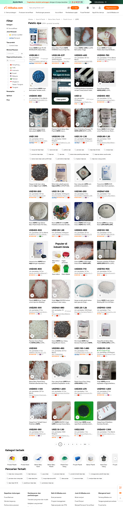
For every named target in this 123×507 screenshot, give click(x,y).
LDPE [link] (77, 19)
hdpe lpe (50, 154)
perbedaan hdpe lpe (47, 483)
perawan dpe (79, 150)
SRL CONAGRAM (57, 354)
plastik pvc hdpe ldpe (29, 483)
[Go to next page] (89, 444)
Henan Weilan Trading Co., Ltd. (83, 273)
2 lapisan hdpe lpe (80, 159)
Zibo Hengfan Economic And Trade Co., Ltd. (83, 393)
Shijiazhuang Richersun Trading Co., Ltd (106, 354)
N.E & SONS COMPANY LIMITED (83, 195)
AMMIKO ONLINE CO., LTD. (37, 352)
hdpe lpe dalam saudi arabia (102, 154)
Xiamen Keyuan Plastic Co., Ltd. (83, 102)
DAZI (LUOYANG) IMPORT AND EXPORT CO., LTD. (38, 61)
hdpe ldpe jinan (32, 478)
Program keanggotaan (58, 501)
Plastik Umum (67, 19)
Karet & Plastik (40, 19)
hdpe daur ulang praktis (98, 159)
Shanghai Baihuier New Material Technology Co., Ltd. (61, 61)
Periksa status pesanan (11, 505)
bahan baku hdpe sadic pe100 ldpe (41, 159)
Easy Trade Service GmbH (37, 195)
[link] (120, 487)
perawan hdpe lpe (58, 474)
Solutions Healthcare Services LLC (38, 312)
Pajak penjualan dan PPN (59, 505)
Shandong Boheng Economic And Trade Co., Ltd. (106, 273)
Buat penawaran (56, 497)
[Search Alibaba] (47, 8)
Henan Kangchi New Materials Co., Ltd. (61, 314)
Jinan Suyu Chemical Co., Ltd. (106, 312)
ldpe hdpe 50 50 (12, 483)
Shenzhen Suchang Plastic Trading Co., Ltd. (83, 312)
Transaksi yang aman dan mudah (38, 499)
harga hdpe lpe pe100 (48, 478)
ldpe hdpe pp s (31, 474)
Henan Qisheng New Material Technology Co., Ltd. (106, 142)
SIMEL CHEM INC (102, 393)
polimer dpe (66, 150)
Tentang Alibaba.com (105, 497)
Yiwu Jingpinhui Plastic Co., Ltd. (61, 435)
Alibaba (30, 19)
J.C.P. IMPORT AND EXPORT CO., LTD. (106, 234)
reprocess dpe (52, 150)
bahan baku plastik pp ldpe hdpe (78, 154)
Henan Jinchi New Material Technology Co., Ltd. (38, 273)
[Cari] (75, 7)
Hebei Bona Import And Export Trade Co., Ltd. (61, 393)
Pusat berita (102, 505)
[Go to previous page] (56, 444)
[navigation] (15, 232)
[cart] (94, 8)
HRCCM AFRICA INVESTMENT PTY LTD (83, 61)
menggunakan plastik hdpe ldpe (99, 474)
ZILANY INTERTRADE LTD (37, 434)
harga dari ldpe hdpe (37, 150)
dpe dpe (61, 154)
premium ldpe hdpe (36, 154)
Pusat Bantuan (8, 497)
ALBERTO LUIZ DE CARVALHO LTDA (38, 234)
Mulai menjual (79, 497)
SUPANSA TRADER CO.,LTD (83, 234)
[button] (68, 8)
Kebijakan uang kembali (35, 503)
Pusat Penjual (79, 501)
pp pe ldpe (44, 474)
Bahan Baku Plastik (54, 19)
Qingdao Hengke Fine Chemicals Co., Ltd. (38, 141)
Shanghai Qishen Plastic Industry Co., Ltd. (83, 141)
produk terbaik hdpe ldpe (77, 474)
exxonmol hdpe (77, 478)
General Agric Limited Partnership (106, 100)
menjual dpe (108, 150)
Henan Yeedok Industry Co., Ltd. (106, 434)
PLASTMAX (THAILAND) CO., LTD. (38, 100)
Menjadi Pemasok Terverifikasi (84, 505)
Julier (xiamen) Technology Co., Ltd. (61, 234)
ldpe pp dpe (64, 478)
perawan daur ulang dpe (15, 478)
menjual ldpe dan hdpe (94, 478)
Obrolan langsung (9, 501)
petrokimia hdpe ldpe (62, 159)
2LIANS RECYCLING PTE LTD (106, 59)
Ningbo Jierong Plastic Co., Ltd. (83, 434)
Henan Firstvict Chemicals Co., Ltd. (38, 395)
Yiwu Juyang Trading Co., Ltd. (61, 142)
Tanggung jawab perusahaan (107, 501)
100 (85, 444)
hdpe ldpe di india (94, 150)
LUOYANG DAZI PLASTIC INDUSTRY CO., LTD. (83, 352)
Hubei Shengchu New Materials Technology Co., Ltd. (106, 195)
